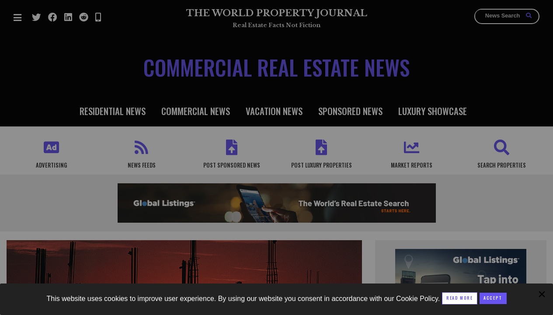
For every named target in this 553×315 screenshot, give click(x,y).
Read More (459, 298)
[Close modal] (493, 298)
